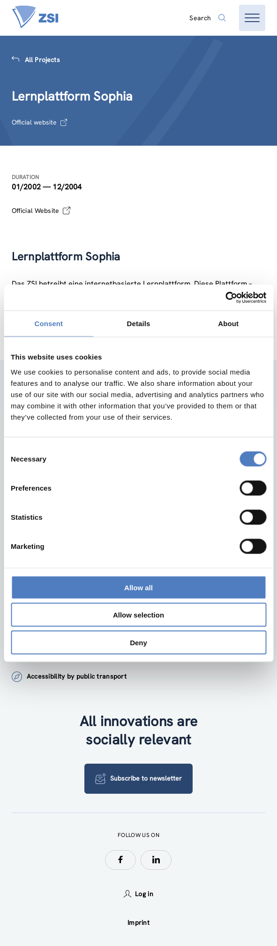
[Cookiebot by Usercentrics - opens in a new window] (225, 297)
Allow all (138, 587)
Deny (138, 642)
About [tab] (228, 324)
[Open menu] (252, 18)
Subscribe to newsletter (138, 779)
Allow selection (138, 615)
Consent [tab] (48, 324)
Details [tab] (138, 324)
